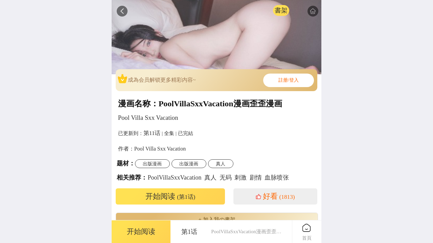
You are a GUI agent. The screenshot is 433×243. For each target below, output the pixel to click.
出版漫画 (152, 163)
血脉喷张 (277, 177)
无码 (226, 177)
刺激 (240, 177)
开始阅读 (170, 196)
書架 (281, 10)
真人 (220, 163)
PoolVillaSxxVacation (175, 177)
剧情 (256, 177)
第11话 (152, 133)
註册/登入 (288, 80)
